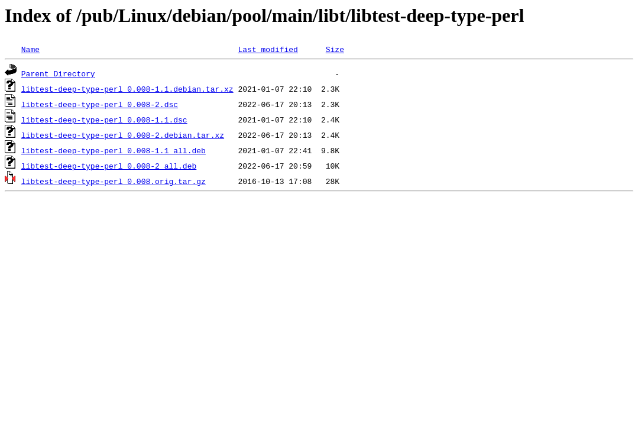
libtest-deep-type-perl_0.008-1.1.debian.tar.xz (127, 88)
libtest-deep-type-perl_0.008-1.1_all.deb (113, 150)
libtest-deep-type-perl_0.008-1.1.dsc (104, 119)
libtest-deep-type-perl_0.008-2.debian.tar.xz (122, 135)
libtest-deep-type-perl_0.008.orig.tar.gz (113, 181)
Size (335, 49)
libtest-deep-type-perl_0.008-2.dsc (99, 104)
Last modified (267, 49)
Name (30, 49)
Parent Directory (58, 73)
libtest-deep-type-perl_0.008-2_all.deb (108, 165)
